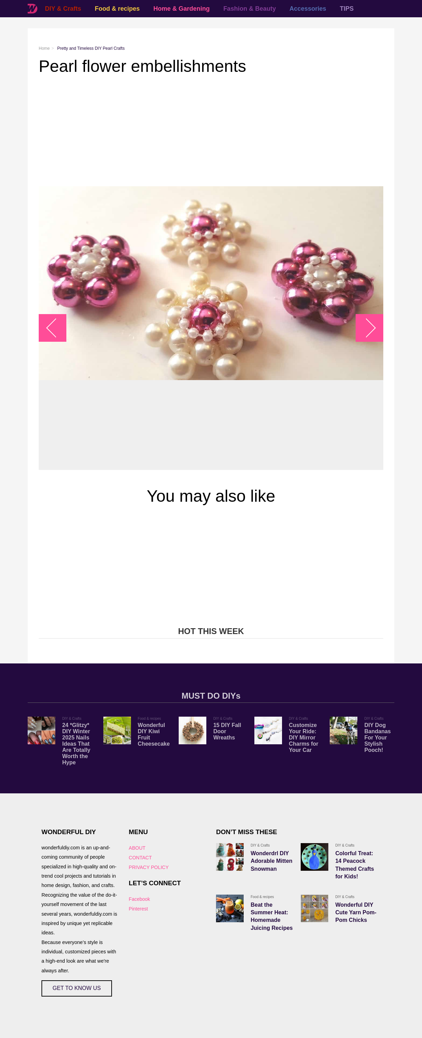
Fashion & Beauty (249, 8)
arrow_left (56, 328)
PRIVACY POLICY (149, 867)
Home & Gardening (181, 8)
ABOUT (137, 848)
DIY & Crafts (63, 8)
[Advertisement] (211, 131)
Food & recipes (117, 8)
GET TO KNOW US (77, 988)
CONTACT (140, 857)
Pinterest (138, 909)
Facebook (139, 899)
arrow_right (366, 328)
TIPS (347, 8)
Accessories (308, 8)
